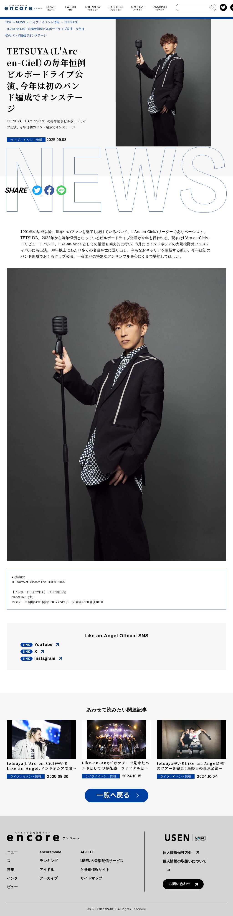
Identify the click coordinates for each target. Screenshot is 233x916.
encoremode (50, 852)
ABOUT (86, 852)
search (212, 7)
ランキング (49, 861)
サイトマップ (91, 878)
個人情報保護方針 (177, 853)
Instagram (45, 658)
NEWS (20, 22)
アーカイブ (49, 878)
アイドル (47, 870)
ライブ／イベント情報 (44, 22)
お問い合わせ (179, 884)
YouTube (43, 644)
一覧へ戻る (112, 795)
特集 (10, 870)
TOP (8, 22)
